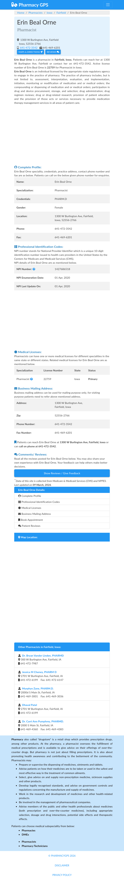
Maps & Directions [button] (31, 52)
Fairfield (61, 12)
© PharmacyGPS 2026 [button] (61, 855)
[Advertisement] (62, 135)
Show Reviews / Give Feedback (62, 473)
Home (20, 12)
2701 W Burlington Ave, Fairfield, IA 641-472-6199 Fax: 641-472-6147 (40, 675)
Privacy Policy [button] (62, 874)
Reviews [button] (53, 52)
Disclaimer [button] (62, 865)
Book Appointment (30, 519)
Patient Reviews (29, 525)
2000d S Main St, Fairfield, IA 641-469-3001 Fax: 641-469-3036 (40, 692)
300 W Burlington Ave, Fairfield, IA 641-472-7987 (41, 659)
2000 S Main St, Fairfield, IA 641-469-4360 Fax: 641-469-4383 (41, 725)
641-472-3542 (28, 47)
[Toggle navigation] (108, 4)
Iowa (49, 12)
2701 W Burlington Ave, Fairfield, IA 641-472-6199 (40, 708)
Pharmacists (35, 12)
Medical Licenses (29, 507)
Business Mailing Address (34, 513)
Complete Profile (29, 495)
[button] (34, 269)
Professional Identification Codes (39, 501)
